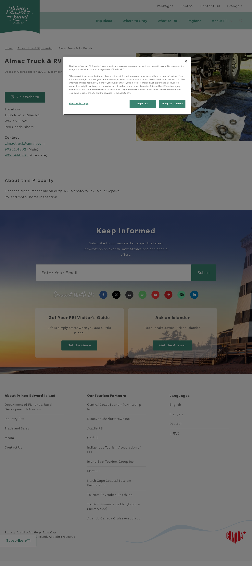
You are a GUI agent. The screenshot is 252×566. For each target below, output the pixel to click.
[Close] (186, 61)
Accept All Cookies (172, 103)
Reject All (142, 103)
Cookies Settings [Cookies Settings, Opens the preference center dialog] (78, 103)
